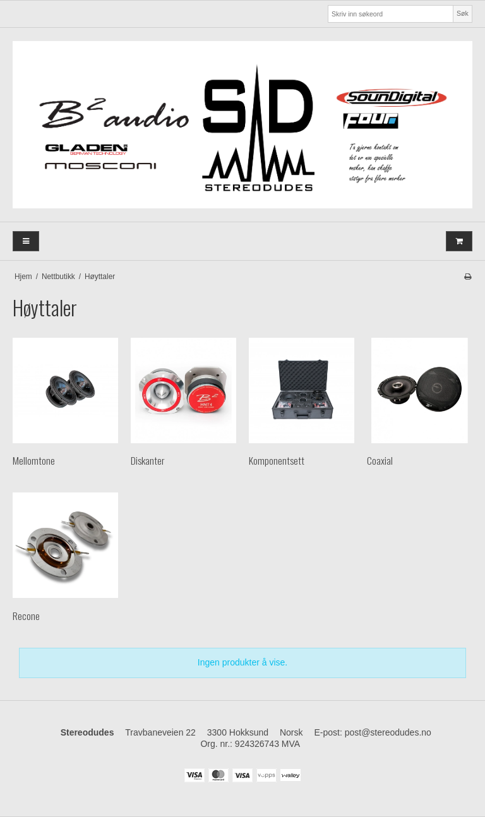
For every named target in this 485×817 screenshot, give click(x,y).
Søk (463, 13)
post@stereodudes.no (388, 732)
